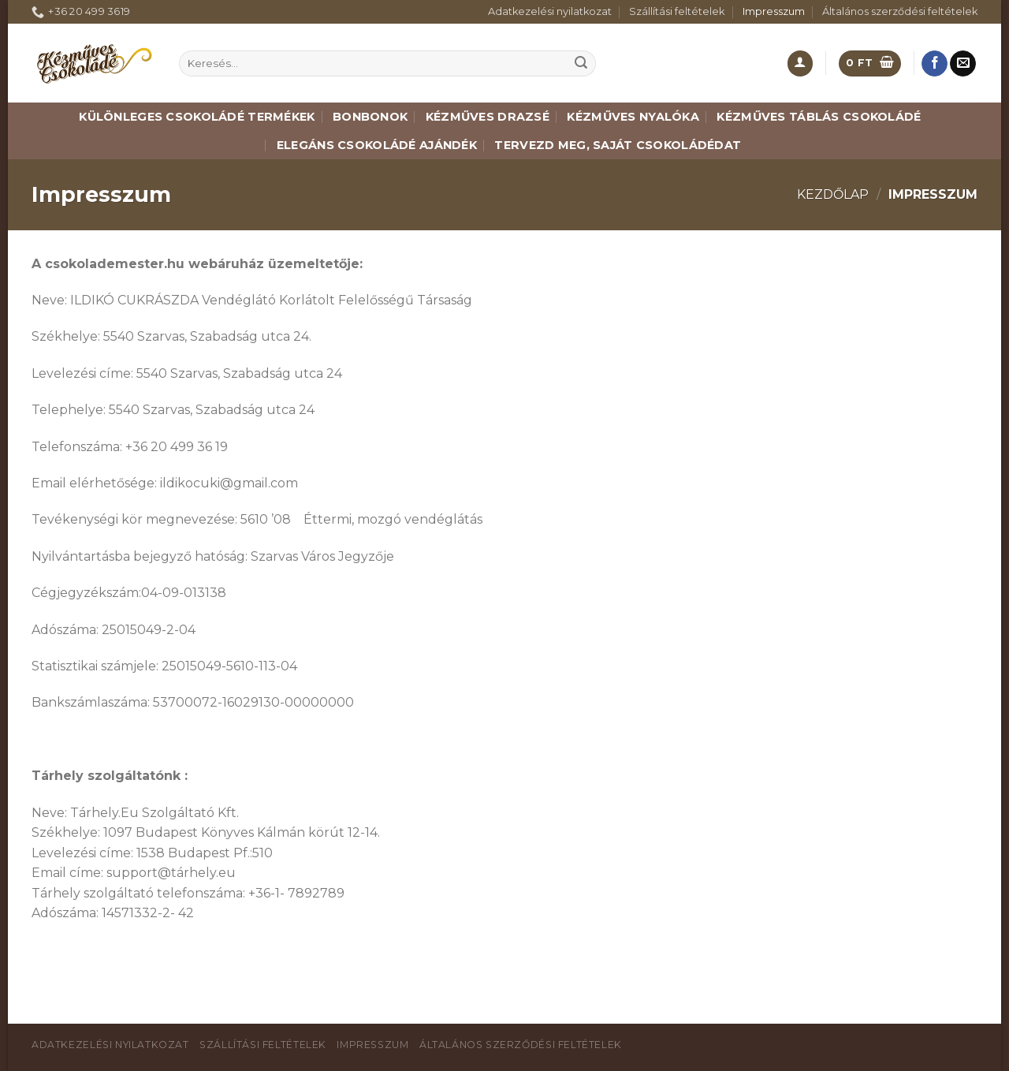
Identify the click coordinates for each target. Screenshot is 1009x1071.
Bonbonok (370, 117)
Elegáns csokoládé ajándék (377, 145)
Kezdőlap (833, 194)
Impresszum (774, 11)
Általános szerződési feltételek (899, 11)
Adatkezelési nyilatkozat (550, 11)
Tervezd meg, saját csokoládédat (617, 145)
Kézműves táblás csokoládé (819, 117)
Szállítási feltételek (676, 11)
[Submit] (581, 63)
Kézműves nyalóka (633, 117)
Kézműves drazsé (487, 117)
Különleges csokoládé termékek (197, 117)
